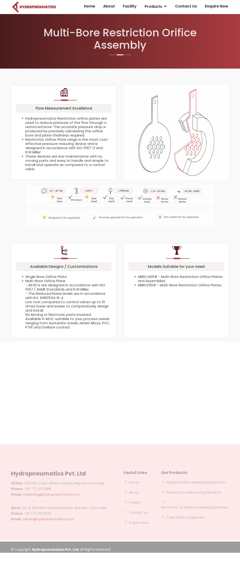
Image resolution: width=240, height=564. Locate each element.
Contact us (138, 521)
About (110, 6)
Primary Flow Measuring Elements (194, 500)
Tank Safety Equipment (186, 525)
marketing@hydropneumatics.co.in (51, 502)
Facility (130, 6)
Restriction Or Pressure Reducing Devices (194, 515)
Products (154, 6)
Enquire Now (216, 6)
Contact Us (186, 6)
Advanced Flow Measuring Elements (196, 490)
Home (90, 6)
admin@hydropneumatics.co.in (48, 527)
